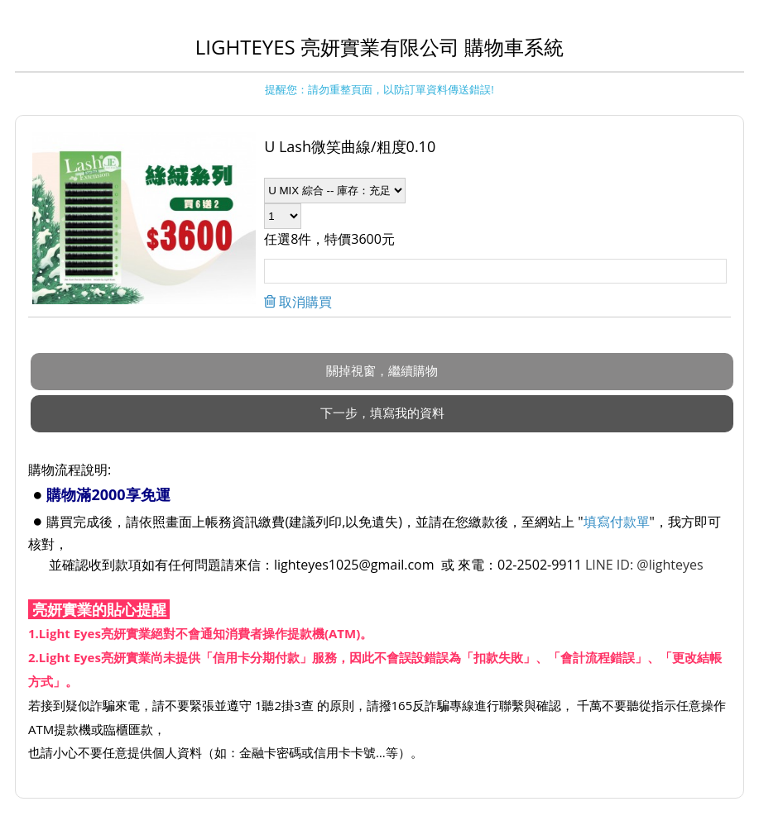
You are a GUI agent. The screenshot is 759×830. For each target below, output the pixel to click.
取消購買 (304, 302)
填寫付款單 (617, 522)
